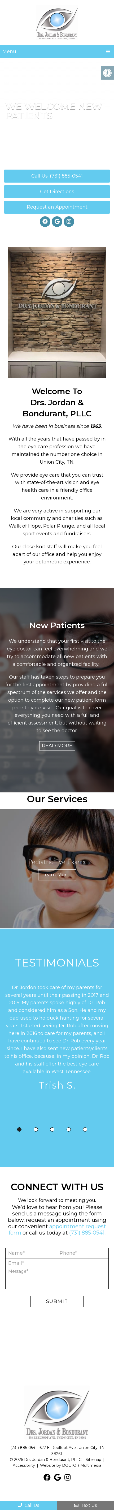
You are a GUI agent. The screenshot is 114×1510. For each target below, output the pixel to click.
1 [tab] (19, 1129)
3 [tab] (52, 1129)
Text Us (85, 1505)
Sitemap (93, 1459)
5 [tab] (85, 1129)
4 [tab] (69, 1129)
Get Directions (57, 192)
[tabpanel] (57, 1039)
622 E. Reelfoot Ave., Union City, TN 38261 (72, 1450)
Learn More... (57, 875)
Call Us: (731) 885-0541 (57, 176)
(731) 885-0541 (86, 1232)
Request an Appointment (57, 207)
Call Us (28, 1505)
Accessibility (24, 1465)
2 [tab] (36, 1129)
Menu (9, 51)
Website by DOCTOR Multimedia (70, 1465)
